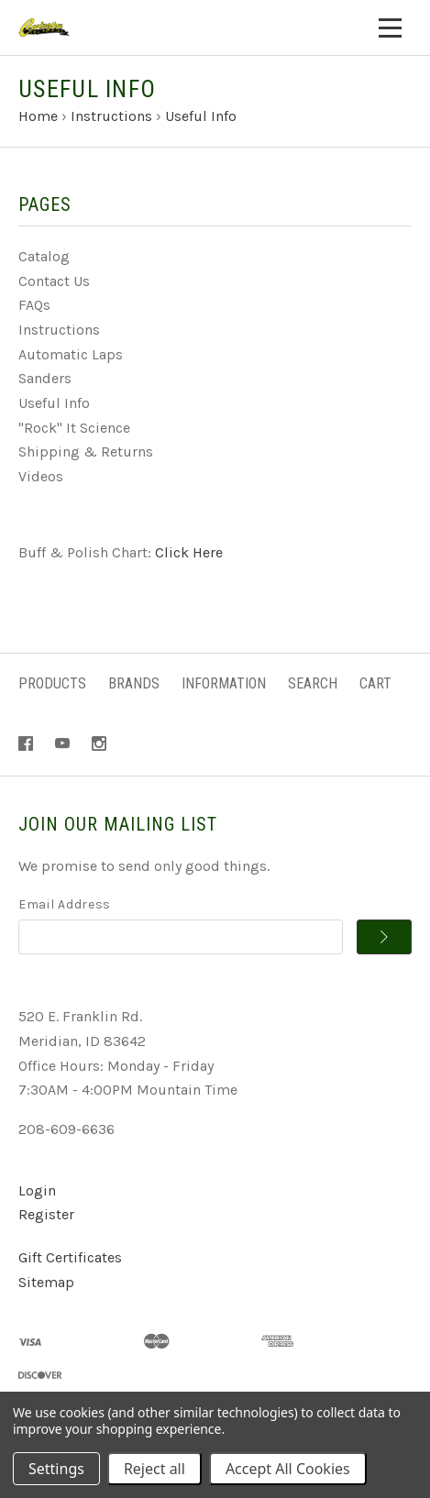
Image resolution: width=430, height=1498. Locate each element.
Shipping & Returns (85, 451)
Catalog (44, 256)
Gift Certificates (70, 1257)
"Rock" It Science (74, 427)
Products (52, 683)
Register (46, 1214)
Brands (134, 683)
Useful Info (54, 403)
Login (37, 1190)
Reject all (154, 1469)
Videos (40, 476)
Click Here (189, 552)
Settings (56, 1469)
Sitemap (46, 1282)
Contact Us (54, 281)
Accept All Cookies (288, 1469)
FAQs (34, 305)
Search (312, 683)
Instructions (59, 329)
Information (224, 683)
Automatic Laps (70, 354)
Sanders (45, 378)
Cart (375, 683)
